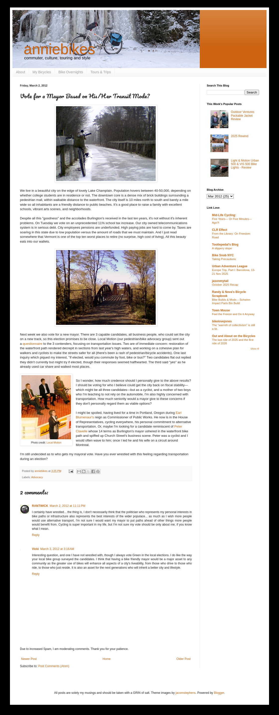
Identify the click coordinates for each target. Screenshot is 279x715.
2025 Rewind (239, 136)
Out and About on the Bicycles (233, 336)
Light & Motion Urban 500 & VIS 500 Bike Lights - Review (245, 164)
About (20, 72)
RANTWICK (40, 506)
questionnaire (33, 344)
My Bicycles (42, 72)
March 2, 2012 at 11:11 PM (67, 506)
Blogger (219, 693)
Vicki (35, 549)
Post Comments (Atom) (53, 666)
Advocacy (37, 477)
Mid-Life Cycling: (224, 215)
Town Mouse (221, 310)
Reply (36, 535)
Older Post (183, 659)
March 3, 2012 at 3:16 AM (57, 549)
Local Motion (54, 442)
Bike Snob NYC (223, 255)
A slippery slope (222, 248)
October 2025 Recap (225, 284)
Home (107, 659)
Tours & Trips (100, 72)
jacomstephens (186, 693)
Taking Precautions (224, 259)
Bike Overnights (71, 72)
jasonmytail (220, 281)
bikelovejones (222, 321)
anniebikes (59, 49)
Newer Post (29, 659)
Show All (254, 349)
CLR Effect (219, 230)
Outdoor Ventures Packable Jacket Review (242, 115)
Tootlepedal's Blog (225, 244)
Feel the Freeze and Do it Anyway (233, 314)
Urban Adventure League (229, 266)
